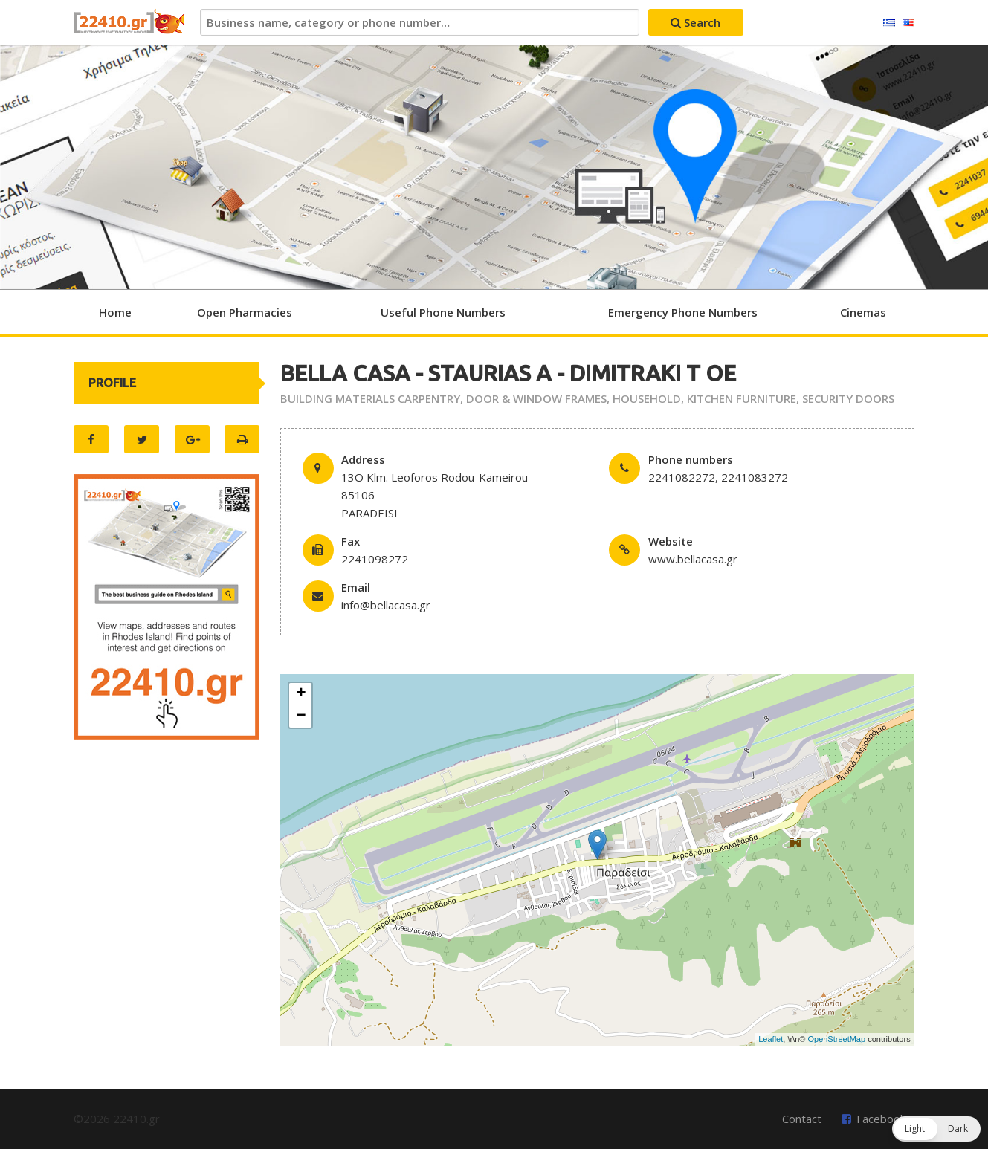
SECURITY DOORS (848, 398)
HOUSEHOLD (647, 398)
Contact (801, 1118)
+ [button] (301, 694)
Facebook (880, 1118)
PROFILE (112, 382)
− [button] (301, 716)
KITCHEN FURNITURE (741, 398)
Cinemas (863, 312)
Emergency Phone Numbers (683, 312)
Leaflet (770, 1039)
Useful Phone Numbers (443, 312)
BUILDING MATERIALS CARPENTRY (370, 398)
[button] (936, 1129)
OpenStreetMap (836, 1039)
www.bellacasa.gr (692, 558)
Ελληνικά (889, 24)
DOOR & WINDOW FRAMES (536, 398)
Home (115, 312)
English (908, 24)
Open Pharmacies (244, 312)
